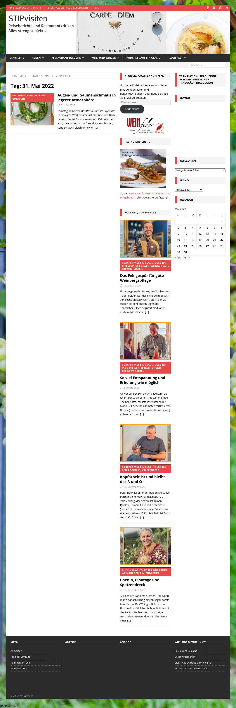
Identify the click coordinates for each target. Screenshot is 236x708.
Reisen (36, 57)
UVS (97, 7)
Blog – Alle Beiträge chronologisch (68, 7)
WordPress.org (19, 668)
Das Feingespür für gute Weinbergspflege (145, 271)
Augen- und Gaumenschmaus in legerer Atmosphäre (87, 97)
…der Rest (176, 57)
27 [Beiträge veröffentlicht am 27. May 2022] (207, 246)
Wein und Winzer (103, 57)
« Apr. (178, 257)
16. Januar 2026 (132, 285)
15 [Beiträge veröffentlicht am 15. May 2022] (221, 233)
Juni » (187, 257)
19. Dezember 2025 (134, 486)
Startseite (17, 57)
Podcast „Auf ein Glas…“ (143, 57)
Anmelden (16, 650)
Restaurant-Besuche (66, 57)
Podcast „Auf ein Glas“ (141, 212)
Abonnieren (132, 108)
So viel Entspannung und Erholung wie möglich (145, 373)
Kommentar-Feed (20, 662)
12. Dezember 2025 (134, 590)
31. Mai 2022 (68, 105)
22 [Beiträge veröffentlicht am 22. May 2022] (221, 239)
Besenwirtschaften (185, 656)
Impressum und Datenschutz (25, 7)
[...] (147, 312)
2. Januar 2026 (131, 387)
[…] (96, 127)
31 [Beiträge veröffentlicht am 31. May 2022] (185, 252)
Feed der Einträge (20, 656)
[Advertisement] (200, 128)
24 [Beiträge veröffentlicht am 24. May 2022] (185, 246)
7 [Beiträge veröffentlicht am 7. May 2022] (214, 227)
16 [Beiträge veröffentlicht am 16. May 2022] (178, 239)
